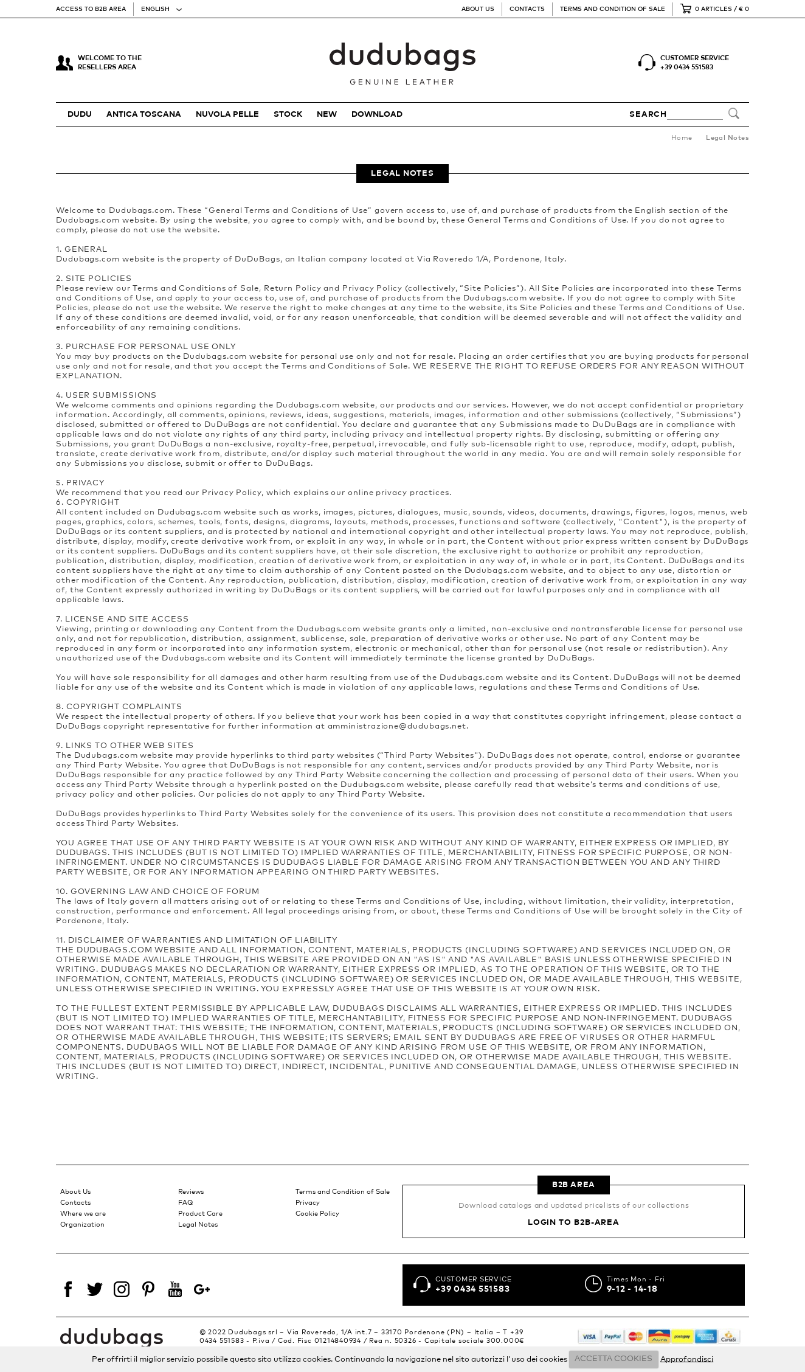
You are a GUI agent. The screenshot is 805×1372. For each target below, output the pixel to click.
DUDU (79, 115)
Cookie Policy (317, 1213)
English (155, 9)
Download (376, 115)
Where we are (83, 1213)
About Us (477, 9)
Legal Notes (198, 1224)
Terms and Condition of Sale (612, 9)
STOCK (288, 115)
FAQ (185, 1202)
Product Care (200, 1213)
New (327, 115)
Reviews (191, 1191)
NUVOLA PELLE (227, 115)
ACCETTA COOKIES (613, 1359)
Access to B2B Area (91, 9)
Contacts (527, 9)
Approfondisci (686, 1359)
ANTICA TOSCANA (143, 115)
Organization (82, 1224)
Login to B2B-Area (574, 1223)
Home (682, 137)
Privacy (307, 1202)
